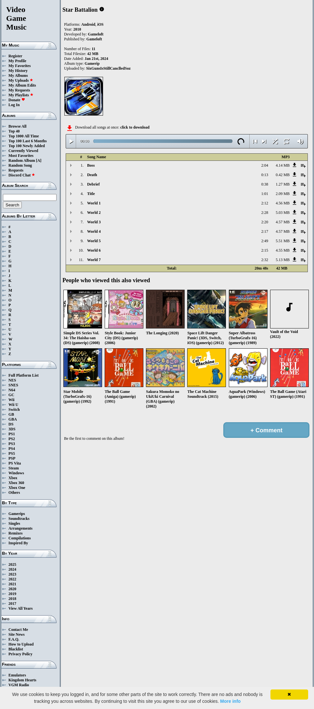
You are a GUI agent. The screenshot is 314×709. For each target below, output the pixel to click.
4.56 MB (283, 203)
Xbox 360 (16, 482)
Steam (13, 468)
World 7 (94, 259)
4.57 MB (283, 222)
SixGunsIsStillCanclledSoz (108, 68)
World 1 (94, 203)
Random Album (21, 160)
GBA (12, 419)
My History (18, 70)
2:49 (264, 241)
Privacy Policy (20, 654)
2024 (12, 569)
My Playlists (20, 95)
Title (91, 193)
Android (88, 24)
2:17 (264, 231)
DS (10, 424)
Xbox (12, 478)
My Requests (19, 90)
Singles (14, 523)
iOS (100, 24)
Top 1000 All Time (23, 136)
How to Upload (20, 644)
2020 (12, 589)
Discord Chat (21, 175)
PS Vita (14, 463)
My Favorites (19, 65)
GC (11, 395)
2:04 (264, 165)
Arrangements (20, 528)
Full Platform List (23, 375)
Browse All (17, 126)
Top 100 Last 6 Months (27, 141)
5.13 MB (283, 259)
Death (92, 175)
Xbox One (16, 487)
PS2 (11, 439)
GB (11, 414)
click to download (135, 127)
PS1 (11, 434)
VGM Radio (18, 685)
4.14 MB (283, 165)
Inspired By (18, 543)
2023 (12, 574)
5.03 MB (283, 212)
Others (14, 492)
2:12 (264, 203)
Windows (16, 473)
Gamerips (16, 513)
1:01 (264, 193)
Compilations (19, 538)
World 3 (94, 222)
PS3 (11, 443)
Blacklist (15, 649)
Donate (16, 100)
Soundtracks (19, 518)
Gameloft (95, 34)
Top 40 (14, 131)
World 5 (94, 241)
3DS (11, 429)
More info (230, 701)
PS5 (11, 453)
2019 (12, 593)
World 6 (94, 250)
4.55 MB (283, 250)
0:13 (264, 175)
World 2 (94, 212)
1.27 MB (283, 184)
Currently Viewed (23, 150)
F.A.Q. (13, 639)
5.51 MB (283, 241)
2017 (12, 603)
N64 (11, 390)
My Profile (17, 61)
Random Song (20, 165)
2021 (12, 584)
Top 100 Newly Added (26, 146)
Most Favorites (20, 155)
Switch (14, 409)
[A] (39, 160)
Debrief (93, 184)
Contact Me (18, 629)
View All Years (20, 608)
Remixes (15, 533)
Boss (91, 165)
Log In (14, 105)
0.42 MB (283, 175)
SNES (13, 385)
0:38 (264, 184)
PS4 (11, 448)
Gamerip (92, 63)
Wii (11, 399)
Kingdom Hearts (22, 680)
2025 (12, 564)
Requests (15, 170)
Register (15, 56)
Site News (16, 634)
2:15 (264, 250)
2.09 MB (283, 193)
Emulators (17, 675)
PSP (11, 458)
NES (12, 380)
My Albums (18, 75)
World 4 (94, 231)
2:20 (264, 222)
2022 (12, 579)
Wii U (13, 404)
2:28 (264, 212)
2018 (12, 598)
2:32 (264, 259)
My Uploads (20, 80)
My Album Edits (22, 85)
